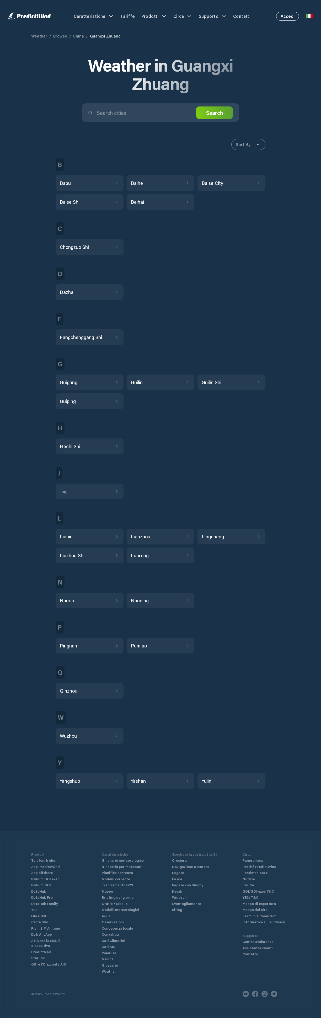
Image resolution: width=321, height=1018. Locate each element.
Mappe (107, 891)
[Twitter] (274, 994)
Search (214, 112)
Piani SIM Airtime (45, 928)
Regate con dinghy (187, 885)
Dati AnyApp (41, 934)
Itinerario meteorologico (123, 860)
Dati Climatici (113, 940)
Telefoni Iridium (44, 860)
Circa (182, 16)
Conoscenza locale (117, 928)
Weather (39, 36)
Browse (60, 36)
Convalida (110, 934)
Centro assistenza (258, 941)
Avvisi (106, 916)
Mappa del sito (255, 909)
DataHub (38, 891)
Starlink (38, 958)
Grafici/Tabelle (115, 903)
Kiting (177, 909)
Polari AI (109, 953)
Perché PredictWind (259, 866)
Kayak (177, 891)
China (78, 36)
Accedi (288, 16)
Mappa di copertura (259, 903)
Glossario (110, 965)
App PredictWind (45, 866)
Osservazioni (113, 922)
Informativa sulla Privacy (264, 922)
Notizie (249, 879)
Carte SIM (39, 922)
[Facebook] (255, 994)
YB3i (35, 909)
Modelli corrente (116, 879)
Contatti (241, 16)
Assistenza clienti (258, 948)
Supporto (213, 16)
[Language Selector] (309, 16)
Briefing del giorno (117, 897)
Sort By (248, 144)
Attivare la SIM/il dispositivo (45, 943)
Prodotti (154, 16)
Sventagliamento (186, 903)
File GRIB (38, 916)
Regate (178, 872)
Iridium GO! (41, 885)
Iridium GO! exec (45, 879)
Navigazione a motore (190, 866)
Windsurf (180, 897)
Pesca (177, 879)
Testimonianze (255, 872)
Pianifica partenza (117, 872)
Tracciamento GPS (117, 885)
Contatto (250, 954)
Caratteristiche (94, 16)
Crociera (179, 860)
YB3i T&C (250, 897)
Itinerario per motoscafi (122, 866)
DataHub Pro (42, 897)
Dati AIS (108, 946)
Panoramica (253, 860)
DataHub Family (44, 903)
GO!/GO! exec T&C (258, 891)
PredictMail (41, 952)
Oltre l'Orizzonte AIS (48, 964)
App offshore (42, 872)
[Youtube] (246, 994)
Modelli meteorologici (120, 909)
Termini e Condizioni (260, 916)
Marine (108, 959)
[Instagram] (264, 994)
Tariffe (127, 16)
